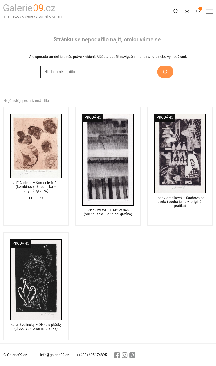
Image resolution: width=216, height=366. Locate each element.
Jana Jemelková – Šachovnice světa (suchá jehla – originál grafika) (180, 202)
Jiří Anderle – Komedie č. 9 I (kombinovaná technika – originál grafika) (36, 187)
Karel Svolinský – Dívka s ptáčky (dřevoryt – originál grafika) (36, 327)
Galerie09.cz (17, 355)
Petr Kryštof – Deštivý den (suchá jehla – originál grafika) (108, 212)
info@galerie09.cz (54, 355)
